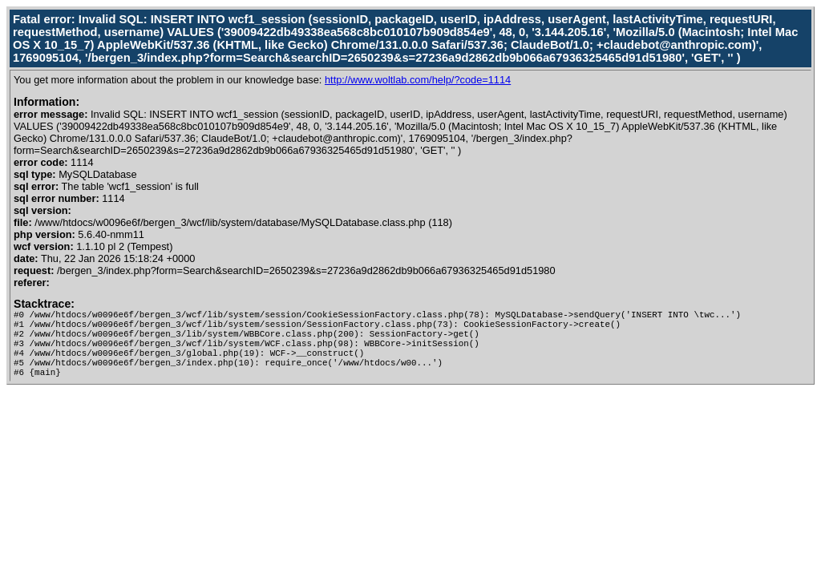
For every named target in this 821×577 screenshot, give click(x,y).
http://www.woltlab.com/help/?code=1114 (418, 80)
